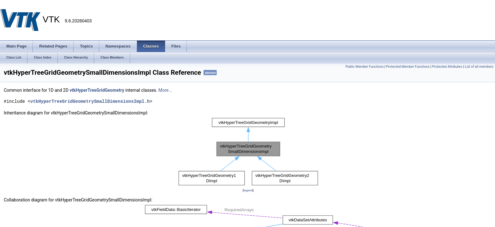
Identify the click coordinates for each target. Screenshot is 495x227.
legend (248, 190)
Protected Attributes (447, 67)
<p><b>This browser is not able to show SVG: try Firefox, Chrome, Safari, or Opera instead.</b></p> (248, 151)
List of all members (479, 67)
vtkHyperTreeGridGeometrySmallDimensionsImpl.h (90, 101)
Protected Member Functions (408, 67)
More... (165, 90)
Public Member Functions (364, 67)
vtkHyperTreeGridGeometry (96, 90)
